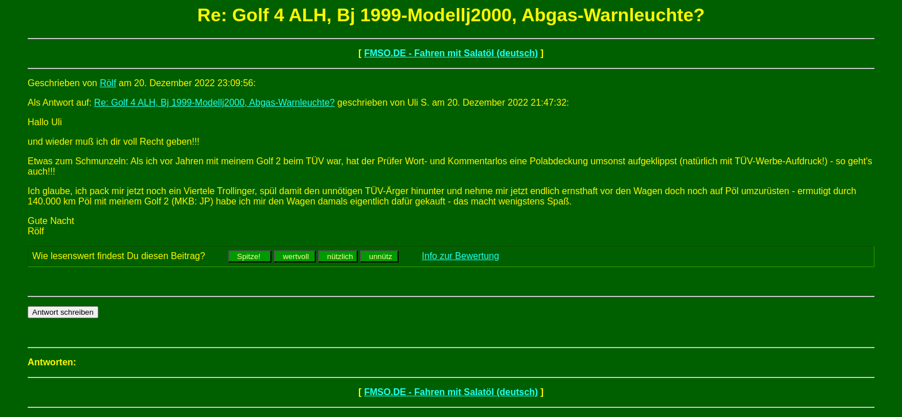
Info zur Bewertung (460, 256)
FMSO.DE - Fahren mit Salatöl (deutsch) (451, 53)
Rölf (108, 83)
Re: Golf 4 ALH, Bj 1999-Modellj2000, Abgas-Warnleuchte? (214, 102)
